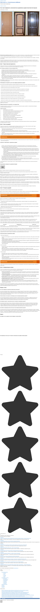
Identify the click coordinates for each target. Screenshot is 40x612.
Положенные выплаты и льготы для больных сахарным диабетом (10, 541)
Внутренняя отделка (5, 572)
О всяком (3, 586)
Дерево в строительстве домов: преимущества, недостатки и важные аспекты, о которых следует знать (15, 538)
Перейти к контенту (3, 0)
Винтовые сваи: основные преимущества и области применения (9, 556)
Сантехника (5, 582)
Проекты (3, 587)
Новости (3, 585)
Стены (4, 576)
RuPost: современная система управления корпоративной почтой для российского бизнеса (15, 590)
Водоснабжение (5, 579)
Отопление (5, 581)
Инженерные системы (5, 577)
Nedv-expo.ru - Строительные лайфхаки (10, 2)
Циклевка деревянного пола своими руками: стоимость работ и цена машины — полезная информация (15, 564)
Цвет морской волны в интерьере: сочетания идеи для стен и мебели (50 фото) (11, 561)
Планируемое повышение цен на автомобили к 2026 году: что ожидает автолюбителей (14, 593)
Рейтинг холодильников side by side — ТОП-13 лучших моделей (9, 547)
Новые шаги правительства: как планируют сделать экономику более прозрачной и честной (15, 592)
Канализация (5, 580)
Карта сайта (3, 598)
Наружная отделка (4, 584)
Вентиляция (5, 578)
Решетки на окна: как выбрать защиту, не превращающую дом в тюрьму (12, 591)
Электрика (5, 583)
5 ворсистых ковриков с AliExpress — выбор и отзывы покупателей (10, 553)
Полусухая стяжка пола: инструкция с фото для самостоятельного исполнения (11, 550)
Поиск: (1, 569)
